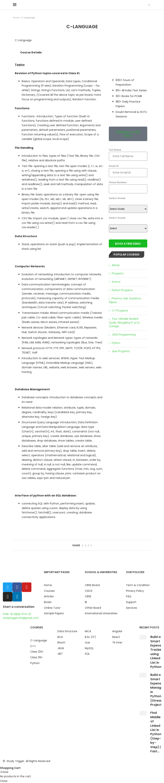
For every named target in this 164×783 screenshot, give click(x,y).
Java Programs (121, 351)
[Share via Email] (91, 545)
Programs (118, 273)
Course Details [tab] (31, 52)
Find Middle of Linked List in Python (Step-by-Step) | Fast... (155, 732)
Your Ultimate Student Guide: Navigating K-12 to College (124, 322)
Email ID (128, 169)
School (116, 281)
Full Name (128, 153)
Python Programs (122, 290)
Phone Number (128, 186)
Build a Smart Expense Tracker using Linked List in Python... (157, 652)
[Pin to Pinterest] (88, 545)
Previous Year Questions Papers (125, 300)
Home (16, 17)
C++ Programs (120, 310)
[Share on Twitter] (85, 545)
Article (115, 265)
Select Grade (117, 198)
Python (116, 343)
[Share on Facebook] (82, 545)
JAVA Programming (124, 334)
